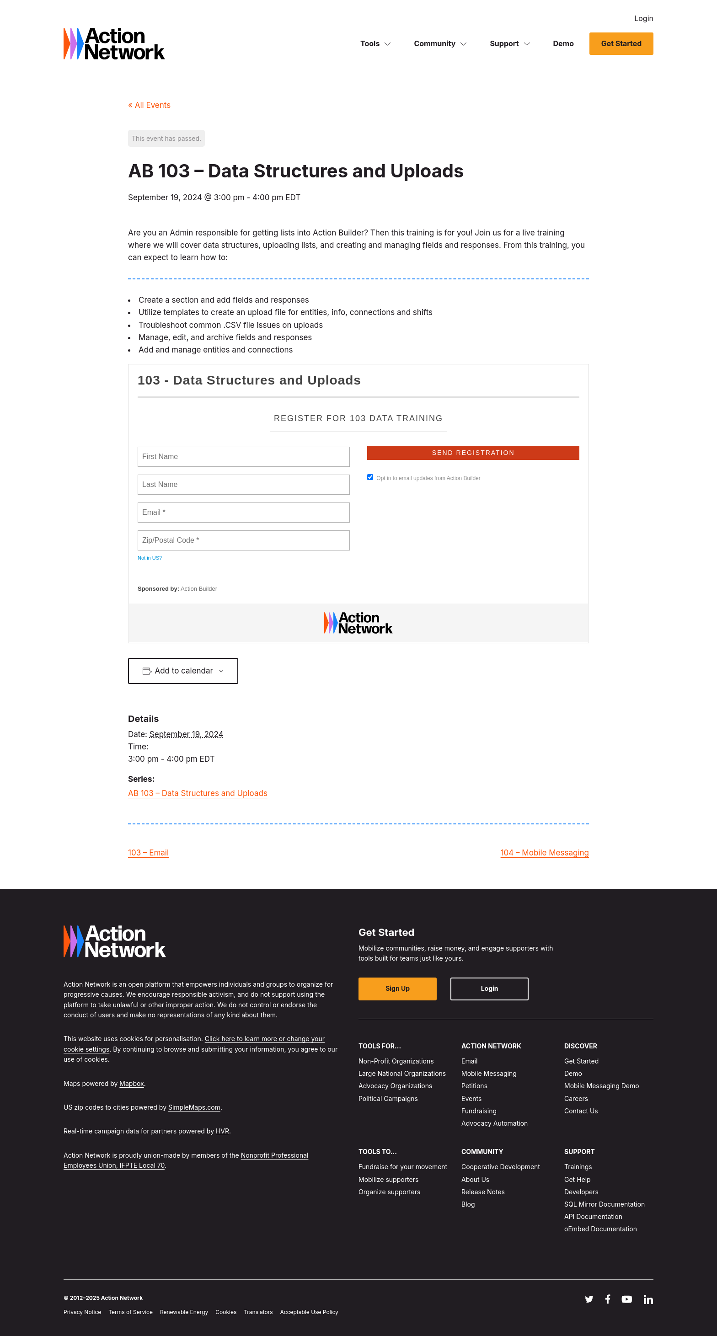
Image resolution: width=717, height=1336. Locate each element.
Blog (468, 1204)
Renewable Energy (184, 1312)
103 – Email (148, 852)
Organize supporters (389, 1192)
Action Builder (199, 588)
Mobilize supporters (388, 1179)
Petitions (474, 1086)
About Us (475, 1179)
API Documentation (593, 1216)
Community (434, 43)
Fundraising (479, 1111)
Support (504, 43)
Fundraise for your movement (402, 1167)
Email (469, 1061)
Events (471, 1098)
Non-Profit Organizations (396, 1061)
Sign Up (395, 989)
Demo (563, 43)
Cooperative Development (500, 1167)
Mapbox (131, 1083)
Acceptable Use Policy (309, 1312)
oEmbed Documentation (600, 1229)
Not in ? (150, 558)
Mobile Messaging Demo (601, 1086)
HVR (222, 1131)
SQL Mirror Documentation (604, 1204)
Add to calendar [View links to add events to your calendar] (184, 670)
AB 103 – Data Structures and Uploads (198, 793)
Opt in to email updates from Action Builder (423, 477)
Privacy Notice (82, 1312)
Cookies (225, 1312)
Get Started (621, 43)
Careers (576, 1098)
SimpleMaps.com (194, 1107)
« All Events (149, 105)
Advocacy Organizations (395, 1086)
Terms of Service (130, 1312)
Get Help (577, 1179)
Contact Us (581, 1111)
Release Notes (483, 1192)
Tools (370, 43)
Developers (581, 1192)
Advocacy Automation (494, 1123)
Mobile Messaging (489, 1073)
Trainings (578, 1167)
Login (643, 18)
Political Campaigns (388, 1098)
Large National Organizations (402, 1073)
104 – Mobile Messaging (545, 852)
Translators (258, 1312)
